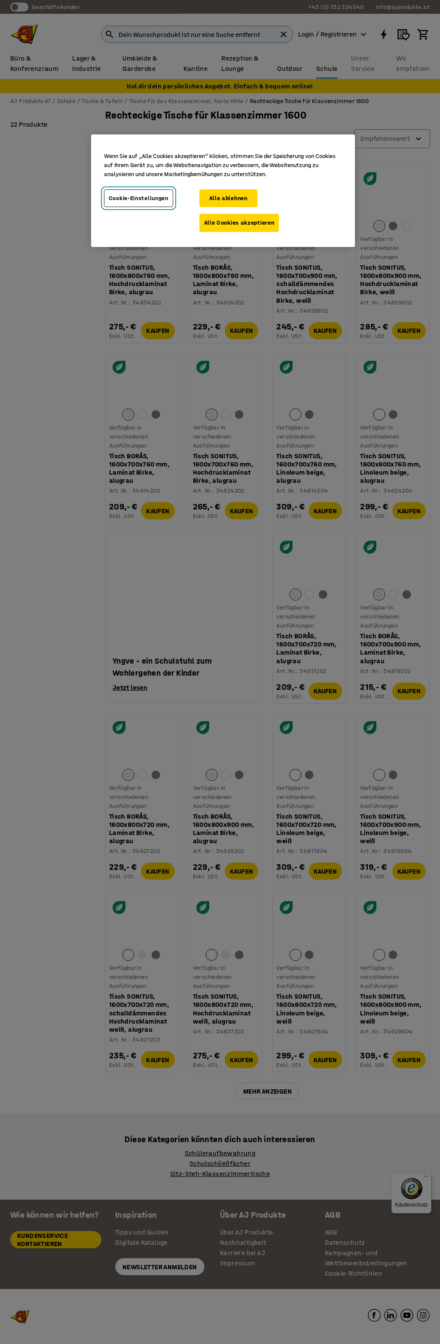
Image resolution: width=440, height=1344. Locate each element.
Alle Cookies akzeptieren (239, 222)
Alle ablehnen (228, 198)
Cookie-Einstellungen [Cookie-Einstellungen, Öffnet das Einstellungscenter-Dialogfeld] (138, 198)
